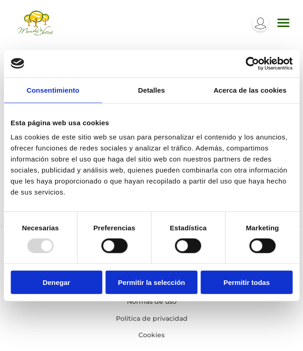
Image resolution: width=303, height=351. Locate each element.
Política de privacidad (152, 318)
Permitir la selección (151, 282)
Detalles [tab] (151, 90)
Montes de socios (35, 23)
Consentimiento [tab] (53, 90)
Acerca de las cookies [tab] (249, 90)
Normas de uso (152, 301)
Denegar (56, 282)
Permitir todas (246, 282)
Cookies (151, 335)
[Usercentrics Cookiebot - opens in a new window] (252, 63)
